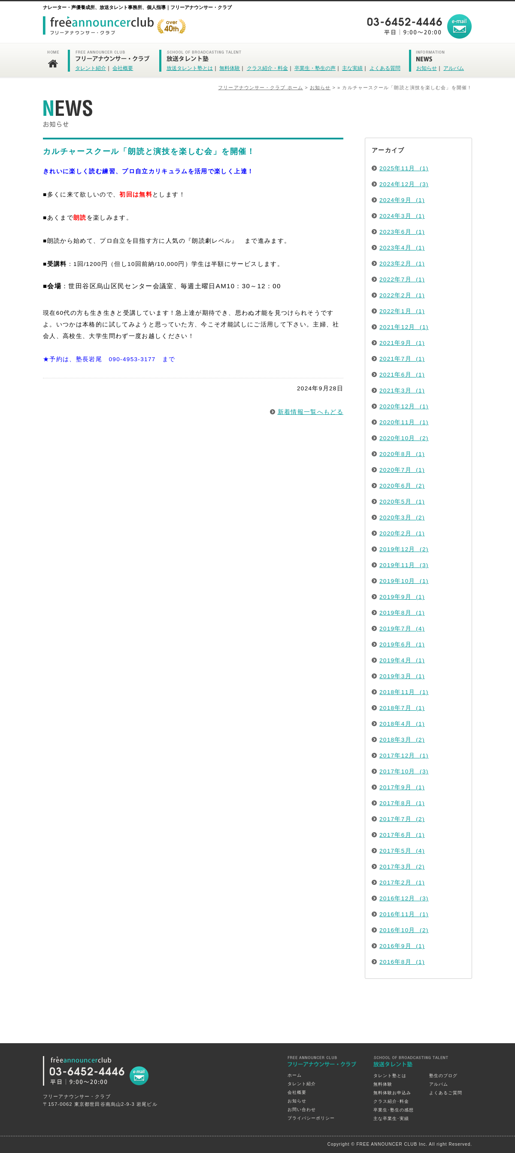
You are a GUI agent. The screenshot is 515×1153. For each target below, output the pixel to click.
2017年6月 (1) (402, 835)
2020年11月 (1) (404, 422)
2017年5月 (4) (402, 851)
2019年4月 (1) (402, 660)
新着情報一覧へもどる (311, 412)
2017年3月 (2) (402, 866)
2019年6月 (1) (402, 644)
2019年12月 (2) (404, 549)
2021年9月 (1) (402, 343)
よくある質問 (385, 68)
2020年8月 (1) (402, 454)
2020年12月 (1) (404, 406)
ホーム (295, 1075)
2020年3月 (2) (402, 517)
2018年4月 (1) (402, 724)
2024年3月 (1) (402, 216)
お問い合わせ (302, 1109)
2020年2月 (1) (402, 533)
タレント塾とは (389, 1075)
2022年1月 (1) (402, 311)
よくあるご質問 (445, 1092)
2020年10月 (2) (404, 438)
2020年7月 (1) (402, 470)
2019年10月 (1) (404, 581)
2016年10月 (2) (404, 930)
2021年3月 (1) (402, 390)
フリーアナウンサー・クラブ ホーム (260, 87)
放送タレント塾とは (190, 68)
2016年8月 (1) (402, 962)
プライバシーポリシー (311, 1118)
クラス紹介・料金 (267, 68)
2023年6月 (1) (402, 232)
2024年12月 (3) (404, 184)
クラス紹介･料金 (391, 1101)
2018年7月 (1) (402, 708)
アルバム (453, 68)
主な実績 (352, 68)
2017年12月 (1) (404, 755)
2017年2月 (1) (402, 882)
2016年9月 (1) (402, 946)
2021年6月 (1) (402, 374)
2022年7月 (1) (402, 279)
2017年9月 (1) (402, 787)
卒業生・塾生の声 (315, 68)
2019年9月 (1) (402, 597)
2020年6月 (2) (402, 486)
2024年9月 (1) (402, 200)
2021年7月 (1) (402, 359)
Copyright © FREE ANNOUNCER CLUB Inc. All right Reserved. (399, 1144)
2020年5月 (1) (402, 501)
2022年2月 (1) (402, 295)
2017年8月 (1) (402, 803)
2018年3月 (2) (402, 739)
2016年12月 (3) (404, 898)
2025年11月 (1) (404, 168)
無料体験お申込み (392, 1092)
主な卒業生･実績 (391, 1118)
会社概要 (122, 68)
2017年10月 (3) (404, 771)
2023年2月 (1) (402, 263)
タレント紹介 (90, 68)
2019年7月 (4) (402, 628)
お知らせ (426, 68)
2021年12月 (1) (404, 327)
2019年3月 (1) (402, 676)
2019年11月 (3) (404, 565)
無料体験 (229, 68)
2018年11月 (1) (404, 692)
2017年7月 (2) (402, 819)
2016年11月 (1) (404, 914)
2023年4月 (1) (402, 247)
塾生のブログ (443, 1075)
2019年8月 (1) (402, 613)
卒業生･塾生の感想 (393, 1110)
